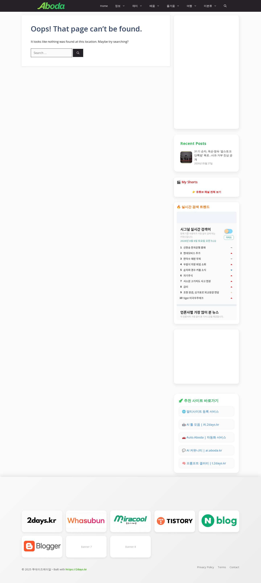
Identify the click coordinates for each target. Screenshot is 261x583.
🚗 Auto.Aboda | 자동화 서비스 (204, 437)
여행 (193, 6)
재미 (139, 6)
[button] (225, 6)
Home (104, 6)
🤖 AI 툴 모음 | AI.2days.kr (200, 424)
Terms (222, 567)
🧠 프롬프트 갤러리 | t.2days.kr (204, 463)
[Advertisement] (206, 71)
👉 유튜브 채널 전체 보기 (206, 192)
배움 (156, 6)
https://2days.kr (76, 569)
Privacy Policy (205, 567)
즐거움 (175, 6)
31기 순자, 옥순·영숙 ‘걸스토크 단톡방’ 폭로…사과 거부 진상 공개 (213, 155)
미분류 (212, 6)
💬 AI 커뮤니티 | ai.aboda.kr (202, 450)
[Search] (78, 53)
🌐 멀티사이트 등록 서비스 (200, 411)
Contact (234, 567)
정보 (122, 6)
